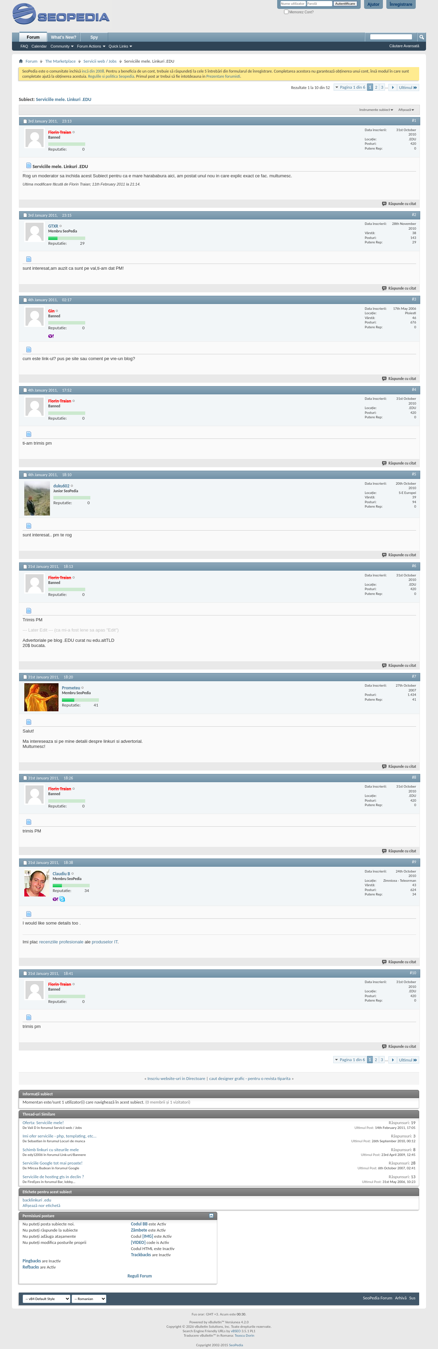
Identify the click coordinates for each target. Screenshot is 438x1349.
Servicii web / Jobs (100, 61)
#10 (413, 972)
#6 (414, 565)
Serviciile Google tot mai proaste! (52, 1163)
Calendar (39, 46)
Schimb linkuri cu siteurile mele (51, 1149)
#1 (414, 120)
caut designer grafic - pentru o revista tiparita (250, 1078)
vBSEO (236, 1331)
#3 (414, 299)
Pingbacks (32, 1260)
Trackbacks (141, 1254)
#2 (414, 214)
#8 (414, 777)
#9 (414, 862)
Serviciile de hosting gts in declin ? (53, 1176)
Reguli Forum (140, 1275)
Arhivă (401, 1297)
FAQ (24, 46)
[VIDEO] (138, 1242)
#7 (414, 676)
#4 (414, 389)
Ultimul (408, 87)
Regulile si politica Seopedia (111, 76)
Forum (33, 37)
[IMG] (147, 1236)
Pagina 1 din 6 (352, 87)
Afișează (404, 109)
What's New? (63, 37)
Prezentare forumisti (223, 76)
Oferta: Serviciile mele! (43, 1122)
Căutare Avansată (404, 46)
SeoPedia (236, 1345)
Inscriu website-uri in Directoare (176, 1078)
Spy (94, 37)
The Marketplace (60, 61)
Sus (412, 1297)
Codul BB (139, 1223)
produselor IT (104, 941)
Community (60, 46)
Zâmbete (139, 1230)
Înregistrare (401, 4)
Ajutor (373, 4)
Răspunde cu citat (399, 204)
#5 (414, 474)
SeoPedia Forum (377, 1297)
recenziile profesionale (61, 941)
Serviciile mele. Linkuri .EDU (63, 99)
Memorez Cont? (299, 12)
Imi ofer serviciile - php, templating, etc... (59, 1135)
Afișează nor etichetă (41, 1205)
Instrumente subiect (374, 109)
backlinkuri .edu (37, 1199)
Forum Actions (89, 46)
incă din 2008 (93, 71)
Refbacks (31, 1267)
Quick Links (118, 46)
